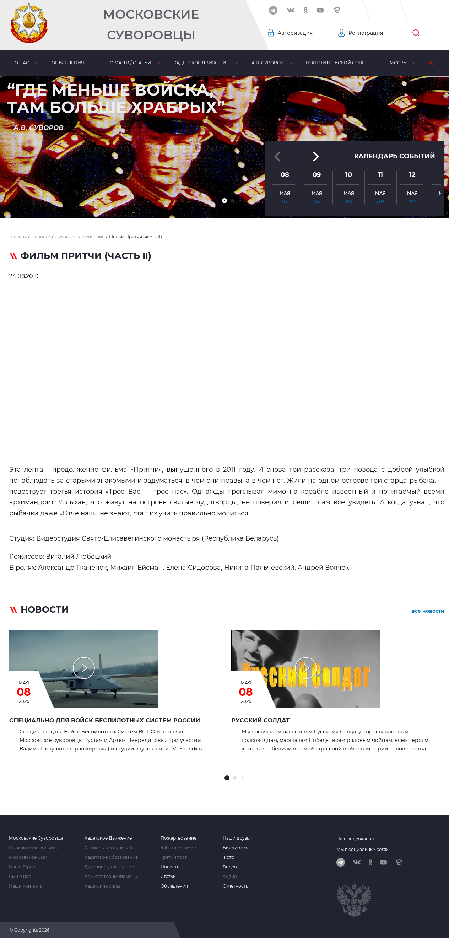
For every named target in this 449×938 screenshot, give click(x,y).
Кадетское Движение (108, 838)
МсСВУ (398, 62)
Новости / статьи (128, 62)
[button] (224, 200)
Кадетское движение (201, 62)
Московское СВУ (28, 857)
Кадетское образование (111, 857)
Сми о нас (20, 876)
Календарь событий (394, 156)
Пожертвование (178, 838)
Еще (431, 62)
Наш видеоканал (355, 838)
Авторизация (295, 33)
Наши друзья (237, 838)
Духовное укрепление (109, 867)
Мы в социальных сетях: (362, 849)
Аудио (230, 876)
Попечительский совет (336, 62)
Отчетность (235, 886)
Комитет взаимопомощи (112, 876)
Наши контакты (26, 886)
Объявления (68, 62)
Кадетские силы (102, 886)
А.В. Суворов (267, 62)
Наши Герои (22, 867)
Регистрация (365, 33)
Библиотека (236, 848)
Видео (230, 867)
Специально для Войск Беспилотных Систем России (104, 720)
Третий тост (174, 857)
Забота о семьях (178, 848)
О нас (22, 62)
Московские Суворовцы (151, 25)
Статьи (168, 876)
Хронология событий (108, 848)
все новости (428, 611)
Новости (170, 867)
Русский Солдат (260, 720)
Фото (228, 857)
